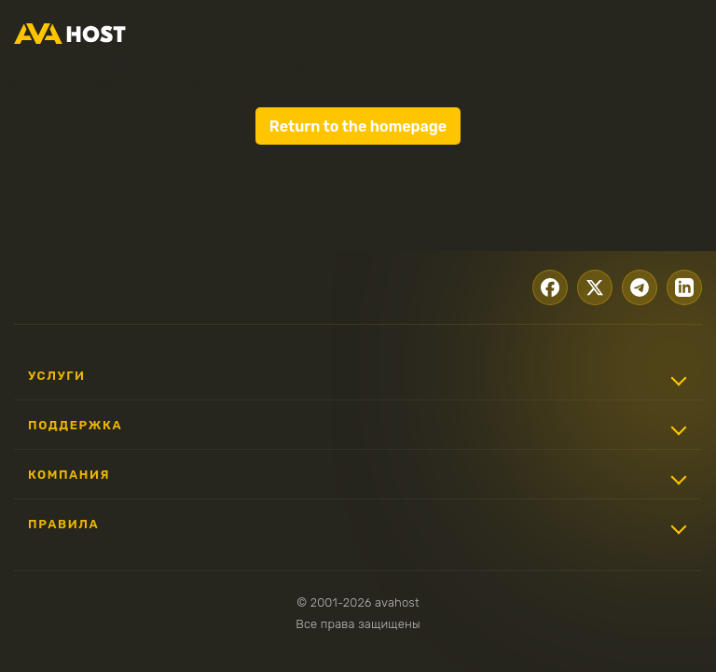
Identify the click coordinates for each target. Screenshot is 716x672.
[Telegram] (634, 285)
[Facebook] (537, 285)
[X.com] (585, 285)
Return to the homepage (358, 126)
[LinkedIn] (682, 285)
